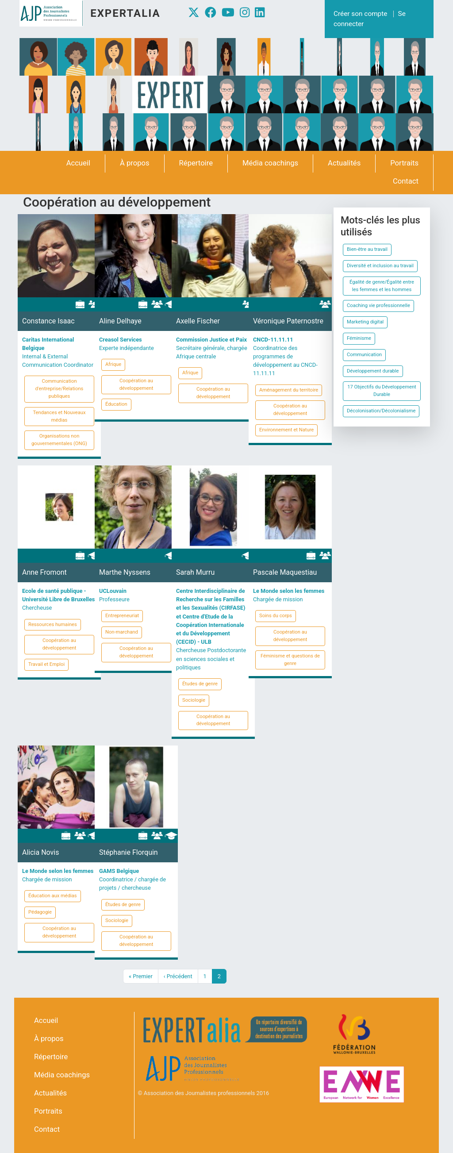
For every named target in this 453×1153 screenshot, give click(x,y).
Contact (405, 181)
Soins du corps (275, 616)
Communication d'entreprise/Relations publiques (59, 388)
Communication (364, 354)
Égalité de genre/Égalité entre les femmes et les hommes (381, 285)
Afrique (113, 364)
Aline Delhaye (120, 321)
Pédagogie (40, 912)
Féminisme (359, 338)
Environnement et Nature (286, 430)
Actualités (344, 163)
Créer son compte (360, 14)
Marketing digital (365, 322)
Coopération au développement (136, 384)
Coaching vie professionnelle (378, 305)
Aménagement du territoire (288, 390)
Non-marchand (121, 632)
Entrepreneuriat (122, 616)
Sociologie (193, 700)
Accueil (78, 163)
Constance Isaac (48, 321)
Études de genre (200, 684)
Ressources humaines (52, 624)
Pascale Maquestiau (285, 572)
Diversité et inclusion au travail (380, 266)
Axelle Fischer (198, 321)
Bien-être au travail (367, 249)
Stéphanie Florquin (128, 852)
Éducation (116, 404)
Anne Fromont (44, 572)
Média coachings (270, 163)
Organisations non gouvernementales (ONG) (59, 439)
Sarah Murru (195, 572)
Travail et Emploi (46, 664)
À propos (135, 163)
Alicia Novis (40, 852)
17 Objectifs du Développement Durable (381, 390)
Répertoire (196, 163)
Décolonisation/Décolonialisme (381, 411)
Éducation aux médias (52, 896)
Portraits (404, 163)
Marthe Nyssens (124, 572)
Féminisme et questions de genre (290, 659)
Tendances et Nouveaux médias (59, 416)
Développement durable (373, 371)
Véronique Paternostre (288, 321)
